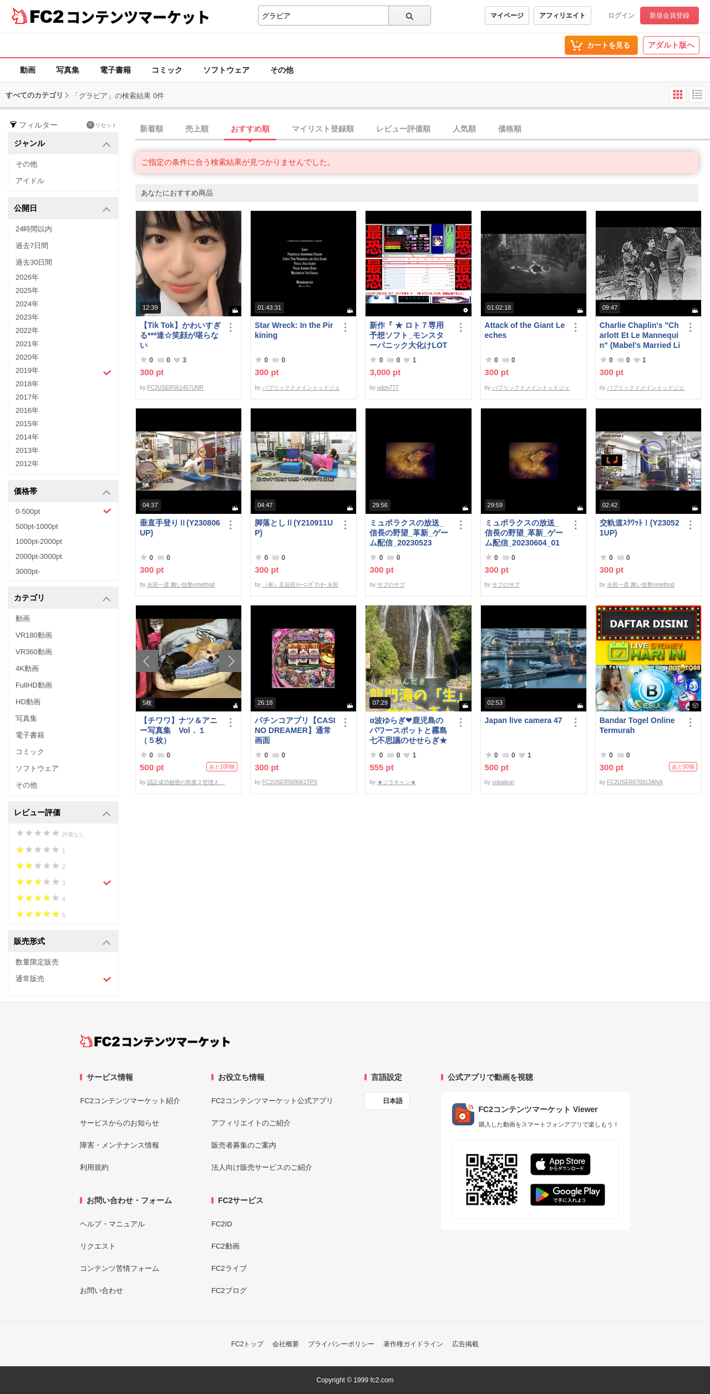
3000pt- (28, 571)
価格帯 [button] (62, 492)
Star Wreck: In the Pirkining (294, 330)
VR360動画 (34, 652)
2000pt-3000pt (39, 556)
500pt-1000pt (37, 526)
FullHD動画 (34, 685)
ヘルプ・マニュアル (112, 1224)
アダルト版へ (671, 45)
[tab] (422, 129)
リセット (102, 125)
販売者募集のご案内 (243, 1145)
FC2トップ (247, 1344)
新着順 (151, 128)
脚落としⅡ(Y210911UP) (294, 527)
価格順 (509, 128)
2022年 (27, 330)
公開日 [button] (62, 209)
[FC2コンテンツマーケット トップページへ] (155, 1041)
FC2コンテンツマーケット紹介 (130, 1101)
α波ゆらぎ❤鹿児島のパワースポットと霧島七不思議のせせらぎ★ (408, 730)
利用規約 (94, 1167)
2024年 (27, 304)
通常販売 (63, 979)
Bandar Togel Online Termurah (637, 725)
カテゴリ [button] (62, 598)
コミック (166, 69)
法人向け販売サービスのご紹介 (261, 1167)
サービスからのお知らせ (119, 1123)
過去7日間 (32, 245)
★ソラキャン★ (396, 782)
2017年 (27, 397)
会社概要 (285, 1344)
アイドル (30, 180)
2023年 (27, 317)
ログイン (621, 15)
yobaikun (503, 782)
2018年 (27, 384)
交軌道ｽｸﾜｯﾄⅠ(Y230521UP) (639, 527)
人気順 (464, 128)
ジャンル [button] (62, 144)
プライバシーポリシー (341, 1344)
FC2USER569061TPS (290, 782)
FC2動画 (225, 1246)
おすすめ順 (250, 128)
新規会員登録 (669, 15)
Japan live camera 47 (523, 720)
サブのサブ (391, 585)
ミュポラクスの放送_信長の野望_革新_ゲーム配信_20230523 (408, 532)
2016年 (27, 410)
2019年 (63, 371)
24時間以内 (34, 229)
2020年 (27, 357)
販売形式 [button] (62, 942)
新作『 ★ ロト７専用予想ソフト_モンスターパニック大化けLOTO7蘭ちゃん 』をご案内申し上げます (408, 335)
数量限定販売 (37, 962)
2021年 (27, 344)
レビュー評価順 (403, 128)
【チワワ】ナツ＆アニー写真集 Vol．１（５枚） (178, 730)
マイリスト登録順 (323, 128)
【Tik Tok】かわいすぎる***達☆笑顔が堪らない (180, 335)
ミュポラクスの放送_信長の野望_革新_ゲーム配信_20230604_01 (524, 532)
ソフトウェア (226, 69)
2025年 (27, 290)
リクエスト (98, 1246)
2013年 (27, 450)
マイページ (507, 15)
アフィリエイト (562, 15)
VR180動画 (34, 635)
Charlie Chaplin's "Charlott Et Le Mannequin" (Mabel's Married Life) (640, 335)
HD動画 (28, 702)
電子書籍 (115, 69)
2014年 (27, 437)
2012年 (27, 463)
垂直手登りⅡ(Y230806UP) (180, 527)
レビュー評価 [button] (62, 813)
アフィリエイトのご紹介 (251, 1123)
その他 (281, 69)
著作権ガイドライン (413, 1344)
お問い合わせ (101, 1290)
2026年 (27, 277)
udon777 (388, 388)
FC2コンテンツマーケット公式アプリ (272, 1101)
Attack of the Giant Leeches (525, 330)
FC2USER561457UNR (175, 388)
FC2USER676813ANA (635, 782)
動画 (28, 69)
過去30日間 (34, 262)
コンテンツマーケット (138, 16)
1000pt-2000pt (39, 541)
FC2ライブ (229, 1268)
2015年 (27, 424)
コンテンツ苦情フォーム (119, 1268)
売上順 (197, 128)
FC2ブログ (229, 1290)
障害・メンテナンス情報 (119, 1145)
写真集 (67, 69)
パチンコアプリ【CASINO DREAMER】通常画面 (295, 730)
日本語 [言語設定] (393, 1101)
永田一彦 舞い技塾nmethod (181, 585)
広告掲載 (465, 1344)
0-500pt (63, 511)
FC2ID (221, 1224)
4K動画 (27, 668)
